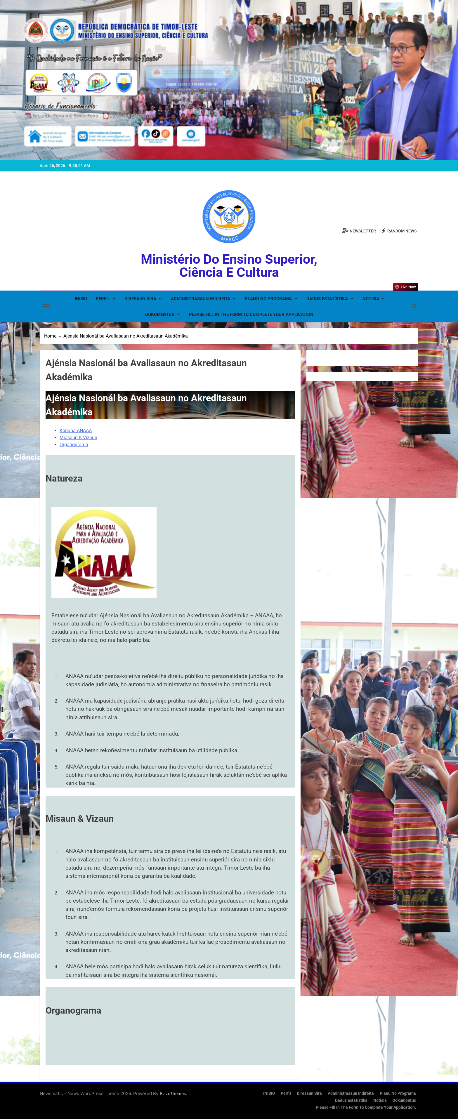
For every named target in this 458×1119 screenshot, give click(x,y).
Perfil (103, 298)
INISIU (81, 298)
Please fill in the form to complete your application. (252, 314)
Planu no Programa (268, 298)
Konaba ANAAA (76, 430)
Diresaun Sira (140, 298)
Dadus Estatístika (327, 298)
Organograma (74, 444)
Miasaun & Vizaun (78, 437)
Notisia (370, 298)
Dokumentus (159, 314)
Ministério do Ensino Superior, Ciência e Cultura (229, 265)
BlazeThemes (173, 1093)
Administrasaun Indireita (200, 298)
